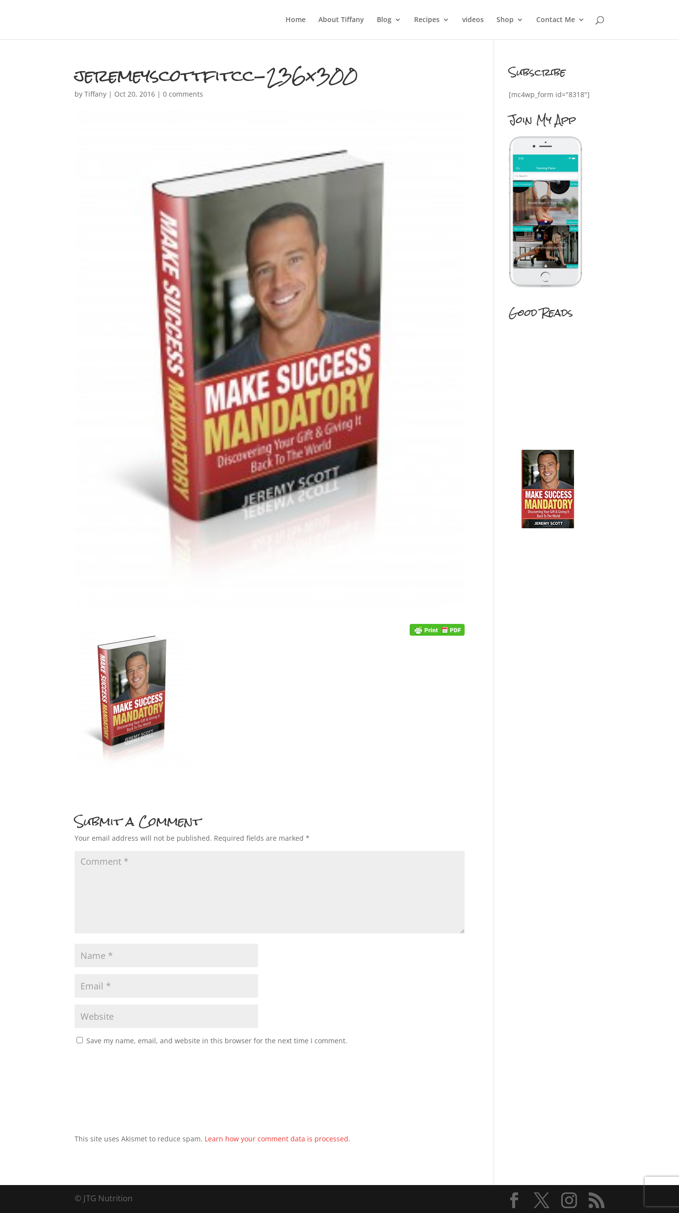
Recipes (427, 20)
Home (296, 20)
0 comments (183, 94)
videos (473, 20)
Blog (384, 20)
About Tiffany (341, 20)
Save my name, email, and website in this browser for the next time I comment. (216, 1040)
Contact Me (555, 20)
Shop (505, 20)
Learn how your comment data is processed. (277, 1138)
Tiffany (95, 94)
